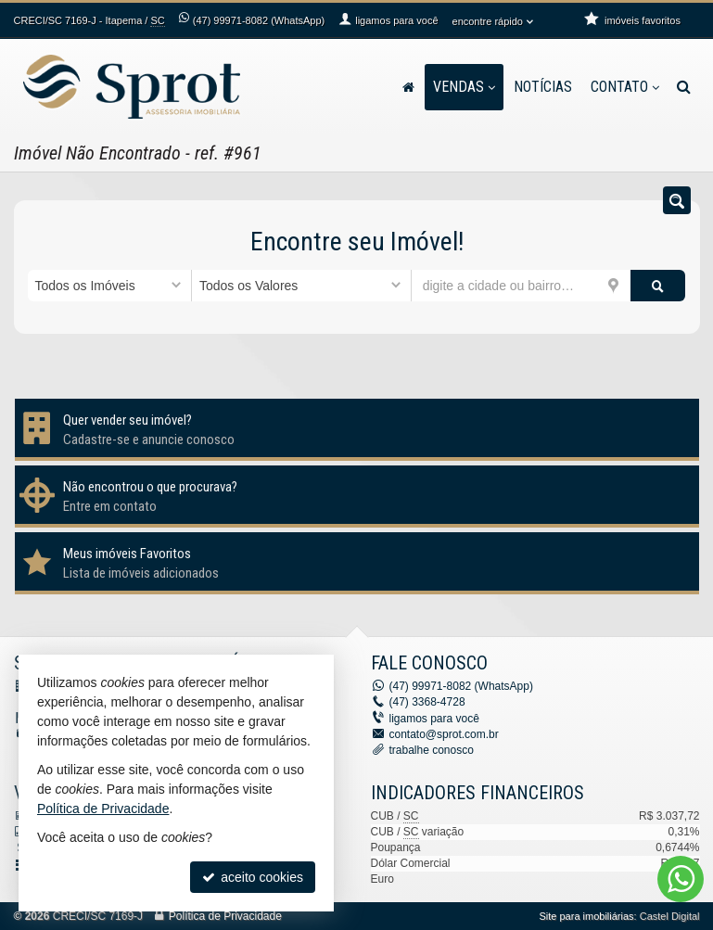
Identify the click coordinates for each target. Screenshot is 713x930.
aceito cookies (252, 877)
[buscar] (657, 285)
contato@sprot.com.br (444, 734)
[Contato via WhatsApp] (680, 879)
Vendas (464, 87)
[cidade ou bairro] (521, 285)
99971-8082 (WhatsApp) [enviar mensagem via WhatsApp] (259, 20)
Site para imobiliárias (586, 916)
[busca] (683, 87)
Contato (625, 87)
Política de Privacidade (225, 916)
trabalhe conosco (431, 750)
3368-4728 (427, 701)
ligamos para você (434, 718)
